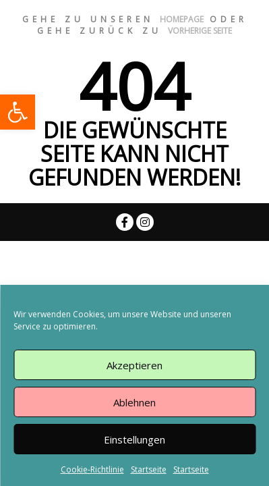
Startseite (149, 469)
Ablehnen (134, 402)
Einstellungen (134, 439)
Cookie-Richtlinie (92, 469)
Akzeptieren (134, 365)
